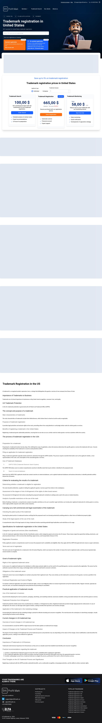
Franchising (38, 693)
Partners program (65, 2)
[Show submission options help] (47, 33)
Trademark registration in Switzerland (77, 706)
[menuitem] (36, 9)
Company (45, 91)
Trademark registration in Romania (76, 710)
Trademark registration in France (76, 700)
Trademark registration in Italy (75, 704)
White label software (40, 697)
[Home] (10, 9)
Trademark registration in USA (75, 691)
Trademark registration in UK (75, 693)
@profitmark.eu (10, 702)
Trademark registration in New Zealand (77, 708)
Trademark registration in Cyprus (76, 712)
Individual (36, 91)
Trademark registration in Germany (76, 702)
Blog (72, 2)
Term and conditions (7, 695)
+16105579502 (94, 2)
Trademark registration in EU (75, 695)
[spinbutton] (60, 91)
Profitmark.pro (38, 691)
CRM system (38, 700)
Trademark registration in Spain (76, 697)
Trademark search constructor (42, 695)
